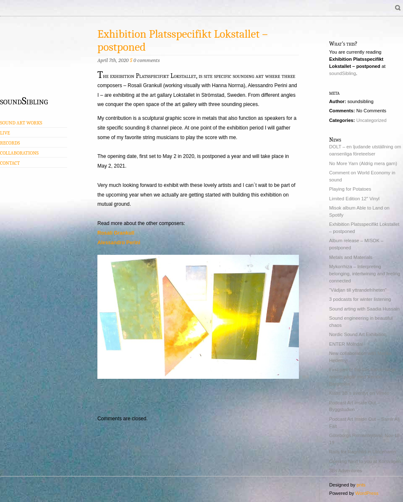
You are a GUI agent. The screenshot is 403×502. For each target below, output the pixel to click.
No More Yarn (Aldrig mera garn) (363, 163)
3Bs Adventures (345, 470)
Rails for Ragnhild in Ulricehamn (362, 451)
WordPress (366, 493)
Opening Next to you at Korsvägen (365, 461)
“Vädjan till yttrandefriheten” (358, 289)
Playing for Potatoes (350, 188)
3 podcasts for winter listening (360, 299)
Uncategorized (371, 120)
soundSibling (24, 100)
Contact (10, 163)
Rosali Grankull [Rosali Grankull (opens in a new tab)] (115, 233)
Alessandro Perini (118, 243)
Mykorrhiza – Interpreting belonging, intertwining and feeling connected (364, 273)
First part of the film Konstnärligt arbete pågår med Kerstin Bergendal (362, 376)
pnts (360, 484)
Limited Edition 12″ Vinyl (354, 198)
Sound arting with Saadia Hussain (364, 308)
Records (10, 143)
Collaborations (19, 153)
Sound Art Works (21, 123)
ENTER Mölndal (346, 344)
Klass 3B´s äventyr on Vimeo (359, 393)
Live (5, 133)
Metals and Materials (350, 257)
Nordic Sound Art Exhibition (357, 334)
